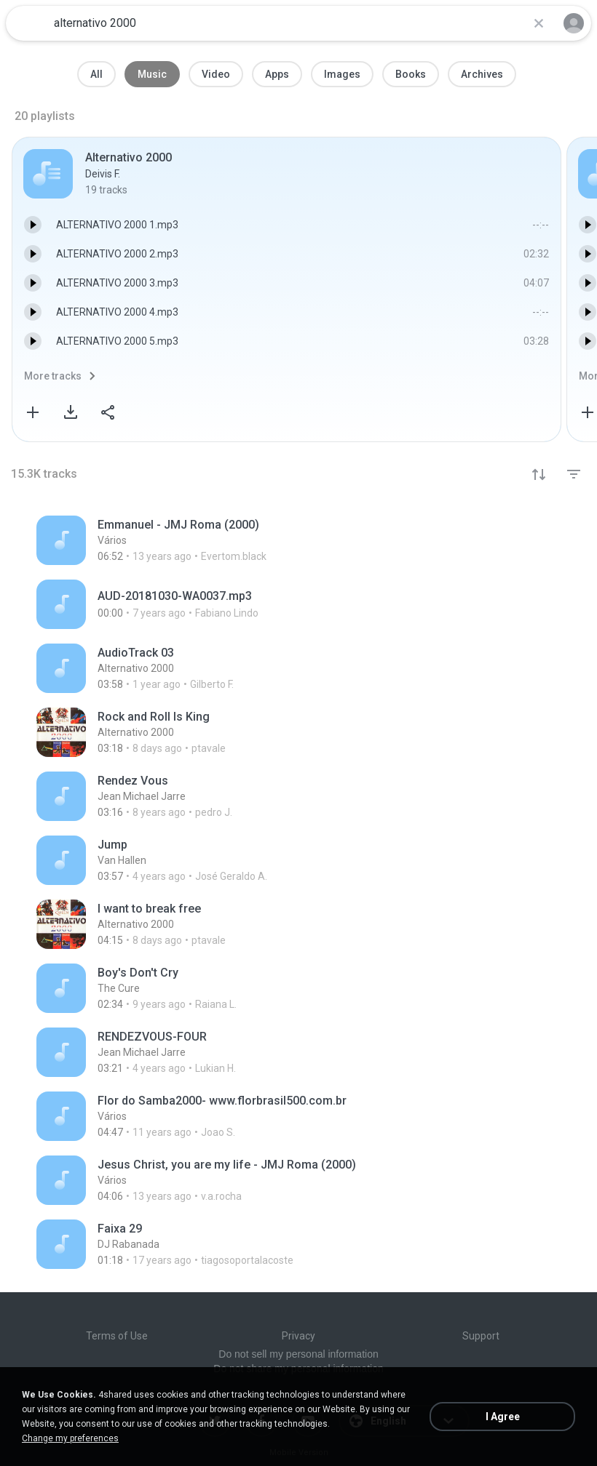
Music (152, 74)
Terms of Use (117, 1336)
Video (216, 74)
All (96, 74)
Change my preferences (70, 1438)
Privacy (298, 1336)
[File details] (232, 540)
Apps (277, 74)
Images (342, 74)
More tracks (53, 376)
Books (410, 74)
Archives (482, 74)
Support (480, 1336)
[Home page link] (28, 23)
